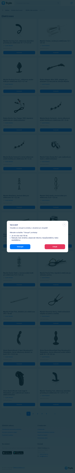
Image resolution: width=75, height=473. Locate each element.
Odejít (55, 247)
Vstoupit (20, 247)
